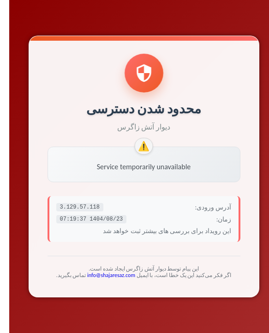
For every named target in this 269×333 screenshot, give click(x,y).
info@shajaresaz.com (102, 275)
